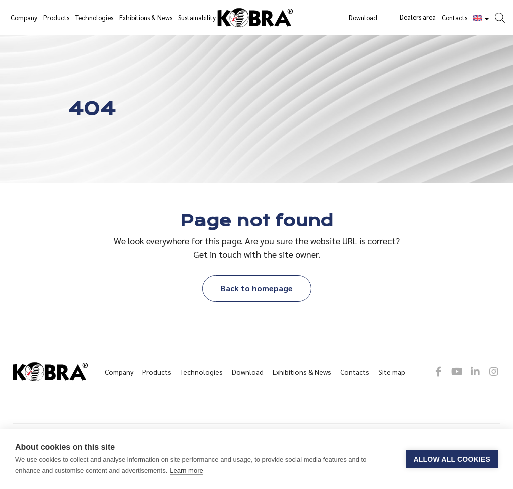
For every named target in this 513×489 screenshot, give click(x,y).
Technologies (94, 17)
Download (363, 17)
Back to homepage (257, 288)
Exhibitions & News (145, 17)
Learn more (186, 470)
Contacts (454, 17)
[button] (502, 11)
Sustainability (197, 17)
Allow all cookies (451, 459)
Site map (391, 371)
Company (24, 17)
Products (56, 17)
